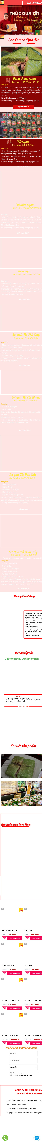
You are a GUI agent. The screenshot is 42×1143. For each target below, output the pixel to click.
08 (25, 1014)
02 (25, 909)
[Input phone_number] (23, 1060)
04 (25, 944)
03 (2, 944)
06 (25, 979)
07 (2, 1014)
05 (2, 979)
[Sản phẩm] (23, 1067)
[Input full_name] (23, 1053)
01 (2, 909)
